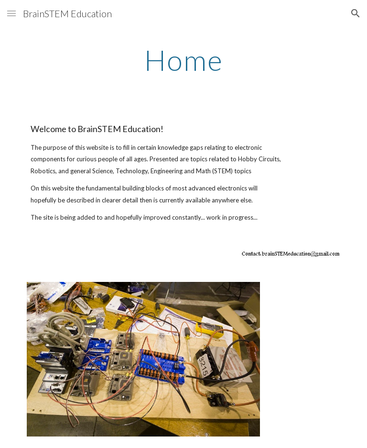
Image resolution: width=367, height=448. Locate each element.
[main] (183, 59)
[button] (11, 13)
